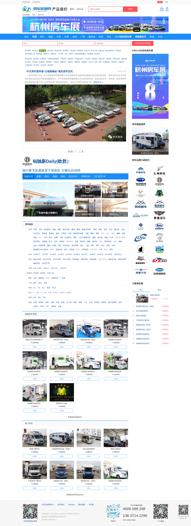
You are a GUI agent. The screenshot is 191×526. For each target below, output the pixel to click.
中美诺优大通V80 (34, 481)
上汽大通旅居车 (85, 237)
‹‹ (75, 152)
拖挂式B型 (122, 259)
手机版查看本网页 (30, 521)
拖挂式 (103, 302)
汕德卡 (35, 306)
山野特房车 (116, 59)
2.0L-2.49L (37, 268)
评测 (66, 36)
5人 (39, 288)
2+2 (49, 292)
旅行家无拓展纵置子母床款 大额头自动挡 (51, 170)
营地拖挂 (75, 259)
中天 (52, 249)
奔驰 (80, 302)
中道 (100, 249)
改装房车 (101, 50)
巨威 (54, 245)
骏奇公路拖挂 (116, 449)
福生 (123, 233)
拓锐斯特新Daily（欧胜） (61, 449)
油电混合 (54, 278)
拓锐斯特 (47, 229)
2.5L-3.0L (54, 268)
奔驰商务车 (140, 36)
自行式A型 (67, 259)
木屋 (160, 36)
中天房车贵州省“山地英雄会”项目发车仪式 (49, 71)
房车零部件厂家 (30, 54)
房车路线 (80, 50)
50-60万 (77, 254)
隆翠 (78, 229)
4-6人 (54, 288)
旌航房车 (114, 62)
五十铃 (69, 302)
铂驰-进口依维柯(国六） (34, 340)
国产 (35, 283)
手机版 (91, 505)
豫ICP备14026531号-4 (49, 520)
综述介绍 (28, 176)
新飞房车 (36, 65)
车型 (34, 36)
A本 (34, 297)
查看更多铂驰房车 (75, 417)
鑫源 (94, 237)
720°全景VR (99, 176)
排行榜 (162, 9)
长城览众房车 (79, 59)
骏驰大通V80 (35, 449)
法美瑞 (63, 233)
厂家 (83, 36)
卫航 (87, 233)
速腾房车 (77, 62)
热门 (141, 290)
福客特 (61, 241)
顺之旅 (116, 229)
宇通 (35, 229)
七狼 (122, 229)
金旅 (59, 306)
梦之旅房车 (28, 59)
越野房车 (46, 54)
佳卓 (35, 245)
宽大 (82, 245)
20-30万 (53, 254)
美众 (50, 237)
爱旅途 (44, 233)
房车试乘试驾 (109, 50)
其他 (48, 288)
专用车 (71, 54)
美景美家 (75, 245)
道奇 (120, 302)
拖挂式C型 (112, 259)
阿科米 (82, 241)
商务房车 (84, 259)
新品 (167, 9)
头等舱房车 (28, 65)
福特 (47, 302)
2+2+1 (62, 292)
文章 (58, 36)
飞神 (40, 229)
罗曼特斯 (41, 245)
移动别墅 (93, 259)
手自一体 (50, 273)
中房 (113, 245)
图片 (42, 36)
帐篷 (152, 36)
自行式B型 (57, 259)
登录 (159, 2)
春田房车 (70, 59)
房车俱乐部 (58, 50)
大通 (35, 302)
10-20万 (45, 254)
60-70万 (85, 254)
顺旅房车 (42, 62)
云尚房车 (43, 65)
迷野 (92, 245)
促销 (74, 36)
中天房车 (87, 59)
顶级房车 (53, 54)
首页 (26, 36)
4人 (34, 288)
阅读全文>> (98, 82)
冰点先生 (36, 233)
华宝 (103, 245)
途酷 (89, 241)
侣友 (55, 241)
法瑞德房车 (106, 62)
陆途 (106, 237)
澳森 (120, 241)
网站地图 (81, 505)
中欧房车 (63, 59)
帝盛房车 (121, 62)
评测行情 (85, 176)
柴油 (63, 278)
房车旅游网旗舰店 (80, 54)
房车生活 (87, 50)
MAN (42, 306)
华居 (69, 233)
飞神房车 (56, 62)
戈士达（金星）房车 (95, 62)
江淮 (90, 302)
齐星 (59, 245)
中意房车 (35, 62)
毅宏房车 (36, 59)
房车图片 (66, 50)
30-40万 (61, 254)
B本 (39, 297)
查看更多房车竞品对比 (75, 495)
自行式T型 (46, 263)
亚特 (105, 229)
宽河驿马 (36, 241)
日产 (47, 306)
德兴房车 (102, 59)
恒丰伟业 (66, 245)
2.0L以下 (63, 268)
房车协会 (97, 54)
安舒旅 (71, 249)
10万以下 (36, 254)
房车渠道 (50, 50)
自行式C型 (47, 259)
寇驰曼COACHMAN (40, 249)
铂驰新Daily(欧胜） (52, 161)
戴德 (73, 229)
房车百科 (73, 50)
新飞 (50, 241)
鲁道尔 (94, 241)
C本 (44, 297)
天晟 (61, 237)
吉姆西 (44, 241)
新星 (97, 233)
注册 (166, 2)
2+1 (44, 292)
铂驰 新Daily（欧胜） (61, 340)
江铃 (45, 237)
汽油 (35, 278)
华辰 (108, 245)
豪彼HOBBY (86, 229)
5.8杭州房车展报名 (143, 43)
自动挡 (42, 273)
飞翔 (87, 245)
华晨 (111, 249)
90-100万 (108, 254)
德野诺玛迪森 (78, 233)
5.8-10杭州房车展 (123, 36)
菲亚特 (96, 302)
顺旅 (92, 233)
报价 (63, 176)
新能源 (41, 278)
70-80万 (92, 254)
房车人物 (94, 50)
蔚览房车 (50, 65)
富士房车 (28, 62)
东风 (52, 302)
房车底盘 (39, 54)
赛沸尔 (51, 233)
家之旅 (100, 237)
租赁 (101, 36)
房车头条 (35, 50)
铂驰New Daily (61, 403)
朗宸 (59, 229)
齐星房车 (70, 62)
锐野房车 (63, 62)
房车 (33, 15)
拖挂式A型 (37, 259)
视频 (50, 36)
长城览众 (68, 237)
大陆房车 (109, 59)
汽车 (66, 54)
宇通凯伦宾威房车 (53, 59)
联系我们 (61, 505)
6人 (43, 288)
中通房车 (43, 59)
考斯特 (53, 306)
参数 (39, 176)
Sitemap (71, 505)
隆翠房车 (49, 62)
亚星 (76, 241)
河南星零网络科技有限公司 (57, 517)
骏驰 (100, 229)
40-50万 (69, 254)
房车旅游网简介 (48, 505)
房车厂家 (41, 15)
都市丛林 (66, 229)
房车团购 (90, 54)
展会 (109, 36)
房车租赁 (118, 50)
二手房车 (60, 54)
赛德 (95, 229)
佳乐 (110, 229)
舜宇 (97, 245)
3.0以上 (46, 268)
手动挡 (35, 273)
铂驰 (54, 229)
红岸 (111, 237)
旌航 (57, 233)
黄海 (63, 302)
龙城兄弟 (58, 249)
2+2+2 (68, 292)
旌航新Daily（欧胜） (61, 481)
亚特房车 (94, 59)
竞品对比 (73, 176)
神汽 (65, 249)
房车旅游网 (26, 2)
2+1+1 (55, 292)
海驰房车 (84, 62)
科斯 (56, 237)
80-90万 (100, 254)
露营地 (92, 36)
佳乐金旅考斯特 (89, 449)
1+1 (37, 292)
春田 (75, 237)
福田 (75, 302)
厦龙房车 (124, 59)
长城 (57, 302)
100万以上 (118, 254)
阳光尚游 (108, 241)
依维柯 (41, 302)
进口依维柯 (112, 302)
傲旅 (49, 245)
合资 (45, 283)
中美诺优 (84, 249)
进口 (40, 283)
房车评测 (28, 50)
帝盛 (35, 237)
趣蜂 (118, 233)
